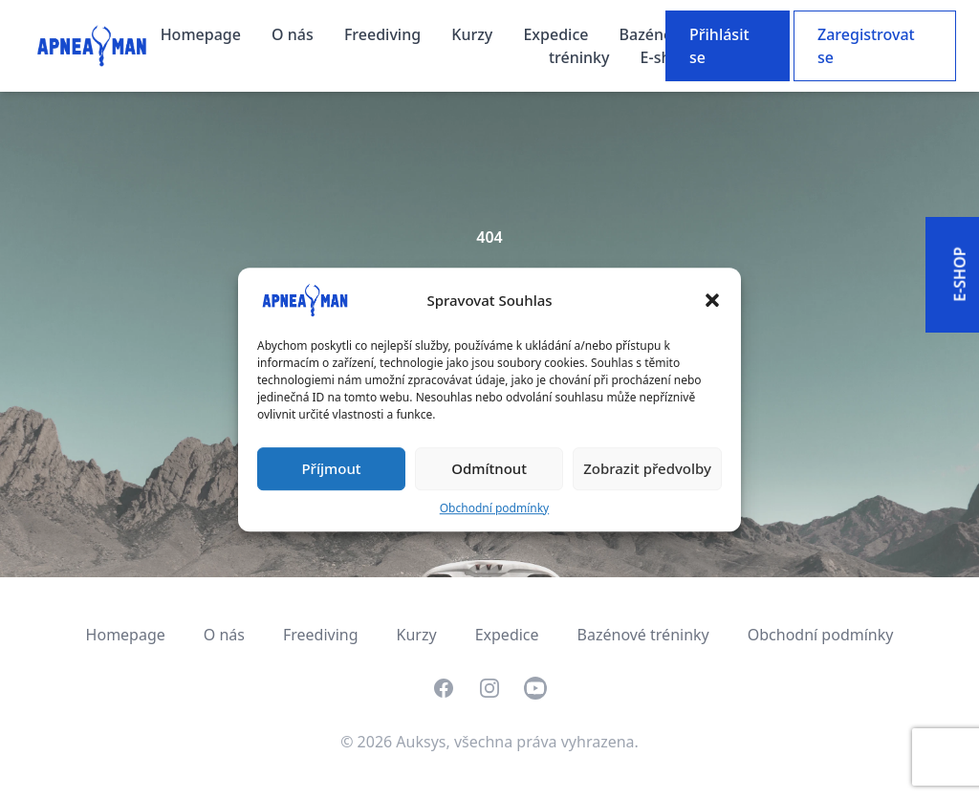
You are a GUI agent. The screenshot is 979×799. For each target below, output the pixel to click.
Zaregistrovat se (866, 46)
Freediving (384, 34)
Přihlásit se (719, 46)
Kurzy (473, 34)
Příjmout (330, 468)
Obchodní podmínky (494, 508)
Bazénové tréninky (643, 634)
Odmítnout (489, 468)
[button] (712, 300)
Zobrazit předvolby (647, 468)
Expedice (557, 34)
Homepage (203, 34)
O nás (294, 34)
